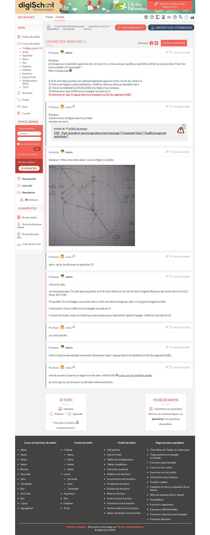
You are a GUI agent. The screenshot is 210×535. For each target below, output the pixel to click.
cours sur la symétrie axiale (135, 375)
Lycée (25, 51)
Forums (59, 17)
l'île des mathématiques (130, 526)
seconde (25, 474)
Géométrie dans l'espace (164, 477)
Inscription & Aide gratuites (169, 5)
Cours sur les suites (161, 467)
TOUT (25, 87)
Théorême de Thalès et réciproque (169, 449)
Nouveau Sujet (131, 27)
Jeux (22, 106)
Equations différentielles (164, 509)
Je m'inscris (29, 168)
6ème (24, 449)
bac (23, 488)
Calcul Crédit (114, 454)
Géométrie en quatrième (165, 408)
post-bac (26, 493)
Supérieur (27, 55)
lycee (67, 474)
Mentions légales (76, 526)
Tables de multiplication (120, 459)
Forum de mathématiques (69, 26)
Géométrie (69, 29)
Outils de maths (127, 442)
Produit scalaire (159, 481)
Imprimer (66, 408)
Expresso (27, 73)
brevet (24, 469)
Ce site (23, 113)
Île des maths (27, 217)
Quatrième (53, 29)
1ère (23, 478)
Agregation (27, 508)
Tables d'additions (117, 464)
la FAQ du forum (76, 128)
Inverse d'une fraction (119, 498)
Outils (23, 99)
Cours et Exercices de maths (40, 442)
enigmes (68, 503)
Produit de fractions (118, 483)
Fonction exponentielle (163, 462)
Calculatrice (113, 449)
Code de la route (29, 244)
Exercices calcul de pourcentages (169, 514)
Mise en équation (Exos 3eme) (167, 494)
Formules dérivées (160, 519)
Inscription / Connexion (171, 27)
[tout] (87, 29)
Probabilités (157, 499)
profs (67, 508)
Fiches (49, 17)
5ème (24, 454)
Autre (25, 59)
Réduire (56, 413)
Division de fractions (118, 488)
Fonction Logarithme (161, 504)
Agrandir (75, 413)
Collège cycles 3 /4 (98, 26)
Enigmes (26, 66)
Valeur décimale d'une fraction (124, 512)
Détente (26, 69)
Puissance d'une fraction (121, 503)
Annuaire (24, 92)
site (66, 498)
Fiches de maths (28, 36)
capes (24, 503)
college (68, 449)
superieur (69, 493)
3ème (24, 464)
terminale (26, 483)
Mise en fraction (116, 493)
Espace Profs (29, 77)
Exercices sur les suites (163, 472)
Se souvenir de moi (29, 143)
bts (22, 498)
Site (24, 62)
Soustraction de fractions (121, 478)
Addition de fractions (119, 474)
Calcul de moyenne (117, 469)
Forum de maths (28, 43)
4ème (24, 459)
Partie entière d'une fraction (123, 508)
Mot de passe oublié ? (27, 154)
